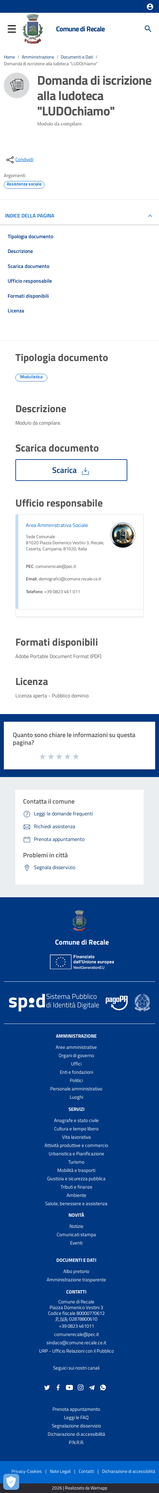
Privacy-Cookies (27, 1471)
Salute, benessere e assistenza (76, 1203)
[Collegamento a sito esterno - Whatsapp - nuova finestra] (103, 1386)
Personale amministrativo (76, 1088)
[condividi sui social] (19, 160)
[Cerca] (148, 29)
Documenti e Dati (77, 56)
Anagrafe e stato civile (76, 1120)
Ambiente (76, 1195)
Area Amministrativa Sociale (57, 525)
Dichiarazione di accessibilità (76, 1434)
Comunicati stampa (76, 1234)
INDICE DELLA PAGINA (32, 215)
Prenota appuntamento (76, 1409)
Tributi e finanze (76, 1186)
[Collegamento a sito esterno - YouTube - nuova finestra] (69, 1386)
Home (9, 56)
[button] (150, 7)
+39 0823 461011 (76, 1326)
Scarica (71, 470)
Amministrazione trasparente (76, 1279)
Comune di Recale (80, 28)
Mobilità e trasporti (76, 1170)
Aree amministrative (76, 1047)
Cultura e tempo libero (76, 1128)
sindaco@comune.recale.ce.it (76, 1342)
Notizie (76, 1226)
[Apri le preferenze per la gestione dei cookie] (11, 1482)
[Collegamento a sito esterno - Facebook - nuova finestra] (58, 1386)
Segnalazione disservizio (76, 1425)
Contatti (76, 1291)
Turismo (76, 1162)
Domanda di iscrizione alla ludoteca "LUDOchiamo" (51, 63)
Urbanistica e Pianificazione (76, 1153)
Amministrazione (38, 56)
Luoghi (76, 1097)
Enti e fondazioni (76, 1072)
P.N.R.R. (76, 1442)
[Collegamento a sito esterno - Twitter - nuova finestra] (47, 1386)
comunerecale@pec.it (76, 1334)
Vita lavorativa (76, 1137)
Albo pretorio (76, 1271)
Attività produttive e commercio (76, 1145)
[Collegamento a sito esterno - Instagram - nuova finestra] (80, 1386)
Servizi (76, 1109)
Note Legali (60, 1471)
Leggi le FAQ (76, 1417)
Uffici (76, 1063)
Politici (76, 1080)
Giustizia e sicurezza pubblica (76, 1178)
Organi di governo (76, 1055)
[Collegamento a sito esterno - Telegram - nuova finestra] (92, 1386)
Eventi (76, 1242)
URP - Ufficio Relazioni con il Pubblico (76, 1351)
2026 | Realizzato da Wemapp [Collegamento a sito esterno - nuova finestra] (79, 1488)
